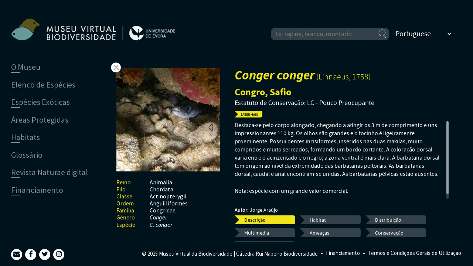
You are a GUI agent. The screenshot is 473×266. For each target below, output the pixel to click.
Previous (210, 127)
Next (210, 112)
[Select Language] (423, 34)
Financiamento (343, 252)
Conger (158, 218)
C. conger (161, 225)
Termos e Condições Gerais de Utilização (414, 252)
